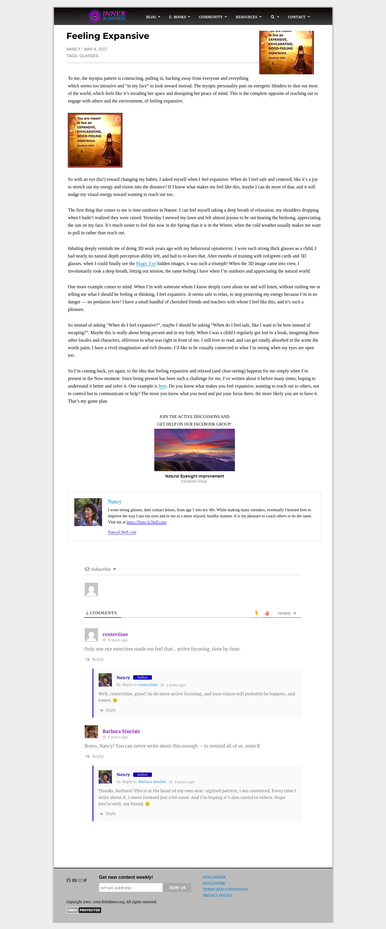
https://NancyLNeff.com (146, 522)
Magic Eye (146, 263)
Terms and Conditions (225, 889)
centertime (148, 685)
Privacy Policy (217, 895)
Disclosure (214, 883)
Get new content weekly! (126, 877)
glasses (88, 55)
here (163, 386)
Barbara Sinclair (121, 731)
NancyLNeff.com (122, 532)
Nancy (73, 49)
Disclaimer (214, 877)
